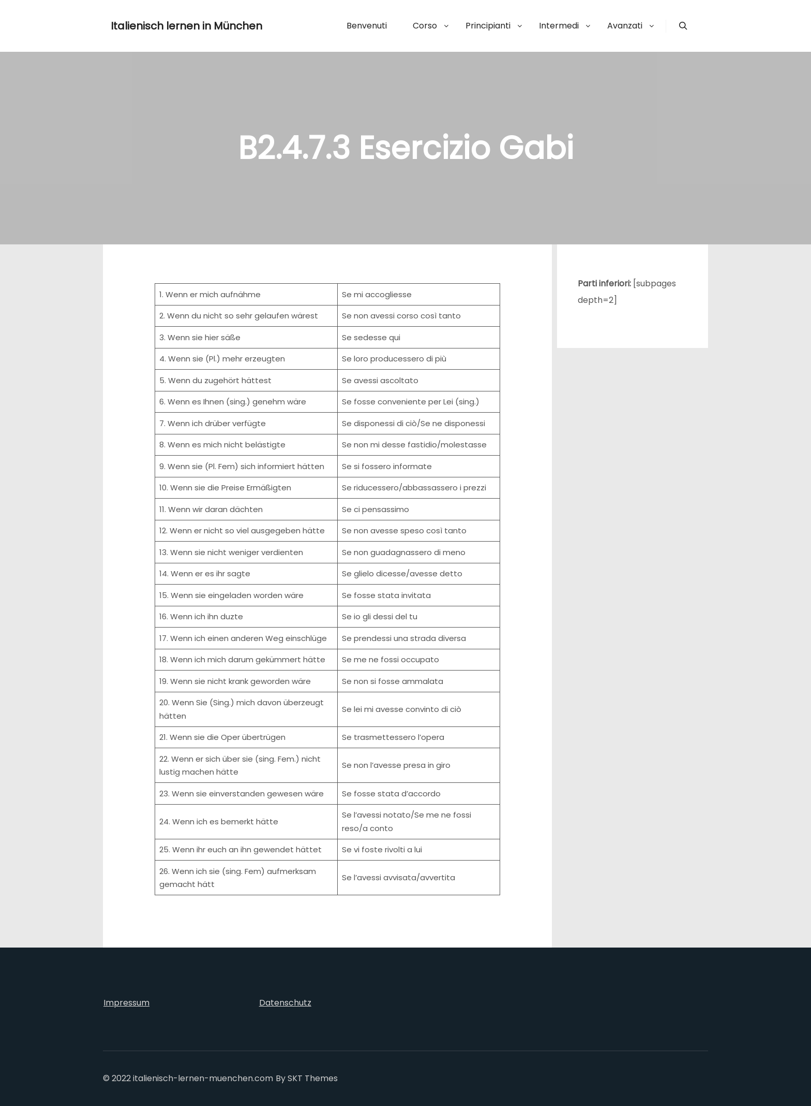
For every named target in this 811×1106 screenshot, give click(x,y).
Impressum (126, 1003)
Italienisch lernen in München (162, 26)
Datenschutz (285, 1003)
